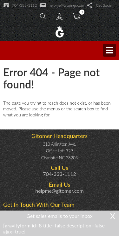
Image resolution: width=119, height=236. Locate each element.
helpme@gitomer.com (62, 5)
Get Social (99, 5)
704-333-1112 (20, 5)
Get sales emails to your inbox (59, 216)
